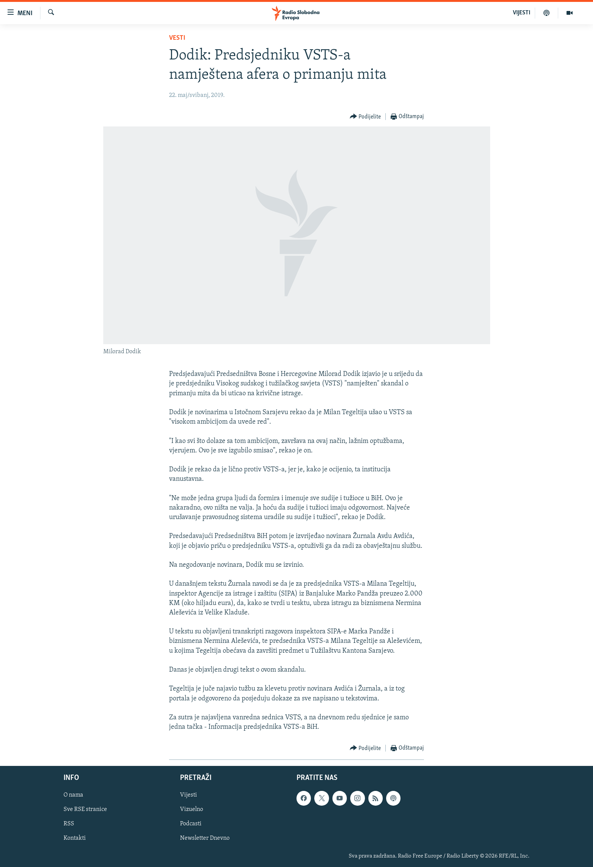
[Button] (365, 117)
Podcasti (191, 824)
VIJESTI (521, 13)
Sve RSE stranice (85, 810)
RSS (69, 824)
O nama (73, 795)
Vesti (177, 38)
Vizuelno (191, 810)
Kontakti (75, 839)
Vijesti (188, 795)
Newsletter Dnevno (205, 839)
